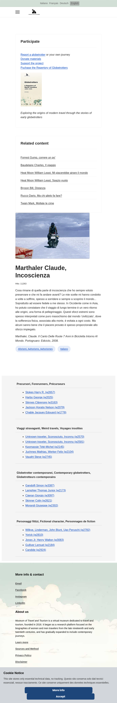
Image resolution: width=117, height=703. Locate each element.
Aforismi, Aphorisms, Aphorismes (35, 349)
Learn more (21, 642)
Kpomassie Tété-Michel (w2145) (44, 446)
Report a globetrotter (33, 54)
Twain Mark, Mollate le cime (37, 203)
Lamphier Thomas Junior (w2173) (45, 490)
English (75, 3)
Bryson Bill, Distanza (33, 188)
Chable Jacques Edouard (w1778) (45, 412)
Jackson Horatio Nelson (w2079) (45, 407)
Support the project (32, 63)
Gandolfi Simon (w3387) (40, 485)
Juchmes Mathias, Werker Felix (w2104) (49, 451)
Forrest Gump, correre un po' (38, 157)
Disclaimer (21, 661)
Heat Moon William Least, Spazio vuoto (44, 180)
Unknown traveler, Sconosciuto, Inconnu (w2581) (54, 441)
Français (53, 3)
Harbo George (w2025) (39, 397)
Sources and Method (27, 648)
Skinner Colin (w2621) (38, 500)
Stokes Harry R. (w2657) (40, 392)
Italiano (44, 3)
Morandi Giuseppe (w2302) (41, 505)
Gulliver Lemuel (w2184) (40, 545)
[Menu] (17, 12)
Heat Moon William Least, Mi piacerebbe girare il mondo (54, 172)
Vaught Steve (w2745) (38, 456)
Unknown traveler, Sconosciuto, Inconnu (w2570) (54, 436)
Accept (60, 696)
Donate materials (31, 58)
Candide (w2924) (35, 549)
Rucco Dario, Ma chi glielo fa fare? (41, 195)
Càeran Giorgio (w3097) (39, 495)
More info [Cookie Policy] (58, 690)
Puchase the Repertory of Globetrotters (44, 67)
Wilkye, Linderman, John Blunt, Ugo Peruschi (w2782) (57, 529)
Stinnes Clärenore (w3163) (41, 402)
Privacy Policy (23, 655)
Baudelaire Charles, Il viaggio (38, 165)
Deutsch (64, 3)
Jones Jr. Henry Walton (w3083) (44, 539)
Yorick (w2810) (34, 534)
